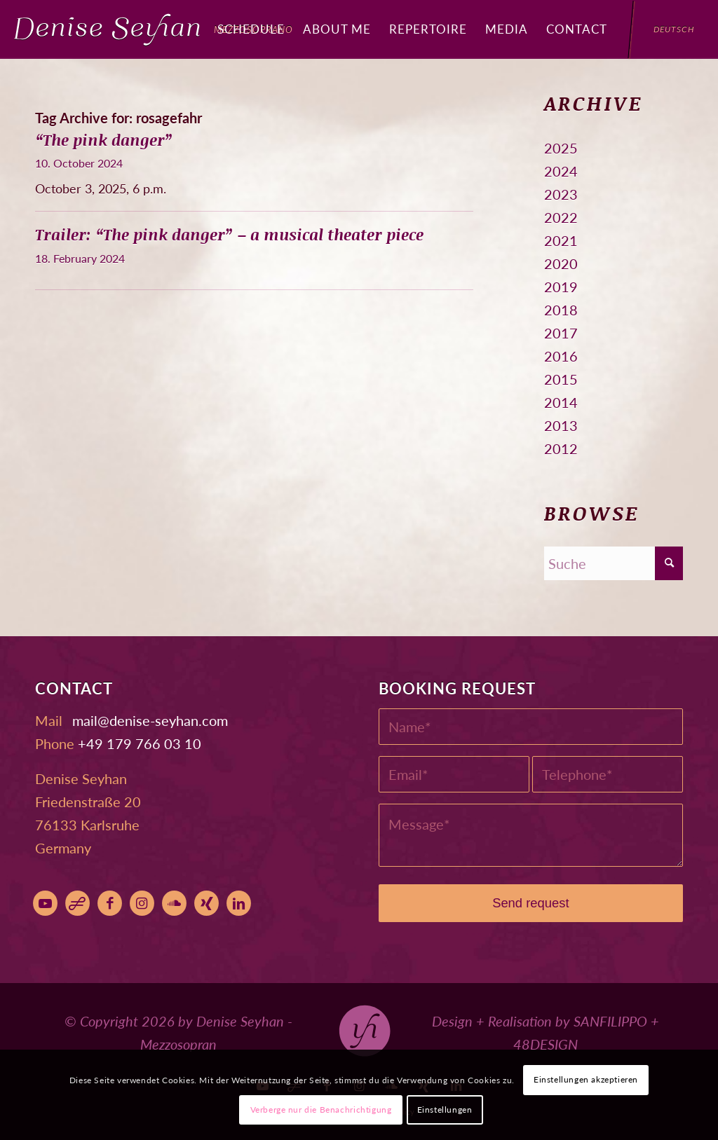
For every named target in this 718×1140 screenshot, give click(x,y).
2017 (561, 332)
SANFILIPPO (610, 1020)
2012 (561, 448)
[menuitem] (251, 29)
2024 (561, 171)
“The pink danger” (104, 140)
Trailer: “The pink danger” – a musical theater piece (229, 234)
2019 (561, 286)
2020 (561, 263)
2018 (561, 309)
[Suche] (613, 563)
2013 (561, 425)
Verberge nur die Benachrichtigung (321, 1109)
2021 (561, 240)
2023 (561, 194)
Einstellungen (445, 1109)
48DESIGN (545, 1044)
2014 (561, 402)
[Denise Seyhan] (153, 29)
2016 (561, 356)
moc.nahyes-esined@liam (150, 720)
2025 (561, 147)
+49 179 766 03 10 (139, 743)
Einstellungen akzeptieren (586, 1079)
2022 (561, 217)
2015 (561, 379)
